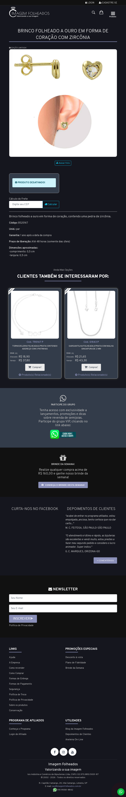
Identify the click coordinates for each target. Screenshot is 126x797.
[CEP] (26, 204)
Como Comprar (16, 673)
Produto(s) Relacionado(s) (35, 375)
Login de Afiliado (17, 734)
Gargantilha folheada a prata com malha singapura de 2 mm (91, 347)
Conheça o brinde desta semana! (63, 485)
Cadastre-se (108, 2)
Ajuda (12, 657)
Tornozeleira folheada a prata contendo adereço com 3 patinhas (34, 347)
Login (89, 2)
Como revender (16, 667)
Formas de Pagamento (20, 683)
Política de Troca (17, 694)
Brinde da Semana (74, 667)
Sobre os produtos (18, 705)
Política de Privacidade (22, 625)
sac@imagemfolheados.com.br (66, 786)
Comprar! (36, 366)
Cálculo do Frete (18, 199)
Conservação (15, 710)
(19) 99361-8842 (63, 789)
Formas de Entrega (18, 678)
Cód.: (35, 342)
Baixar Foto (63, 163)
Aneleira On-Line (74, 739)
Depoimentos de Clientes (78, 734)
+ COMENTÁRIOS (105, 560)
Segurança (14, 689)
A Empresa (14, 662)
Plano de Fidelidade (75, 662)
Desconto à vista (74, 657)
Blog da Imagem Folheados (79, 728)
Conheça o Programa (19, 728)
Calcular (51, 204)
